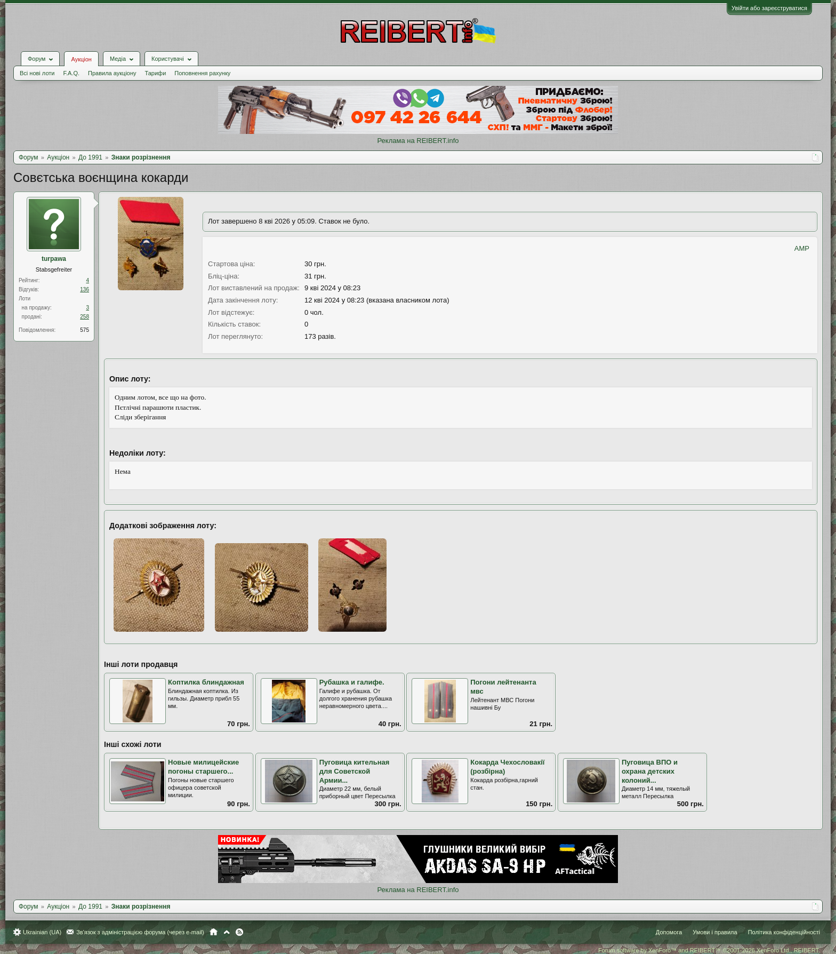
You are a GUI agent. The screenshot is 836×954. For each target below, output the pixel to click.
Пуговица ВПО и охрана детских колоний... (650, 771)
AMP (801, 248)
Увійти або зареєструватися (769, 8)
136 (84, 289)
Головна (214, 932)
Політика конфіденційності (784, 932)
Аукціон (81, 59)
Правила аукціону (112, 73)
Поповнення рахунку (202, 73)
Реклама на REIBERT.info (418, 141)
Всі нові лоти (37, 73)
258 (84, 317)
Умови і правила (715, 932)
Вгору (226, 932)
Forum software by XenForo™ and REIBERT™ (709, 950)
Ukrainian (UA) (42, 932)
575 (84, 330)
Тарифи (155, 73)
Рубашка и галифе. (351, 682)
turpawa (54, 259)
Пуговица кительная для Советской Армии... (354, 771)
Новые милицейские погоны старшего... (203, 766)
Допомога (669, 932)
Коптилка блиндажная (206, 682)
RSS (239, 932)
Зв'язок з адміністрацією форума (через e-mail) (140, 932)
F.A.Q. (71, 73)
